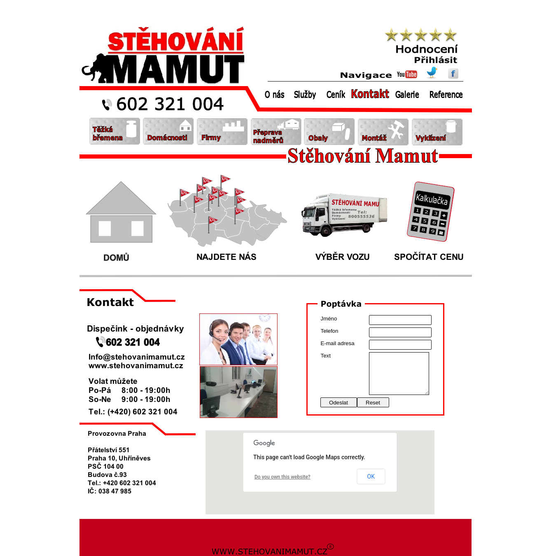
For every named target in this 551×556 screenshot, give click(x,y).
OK (371, 476)
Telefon (330, 331)
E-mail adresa (338, 343)
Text (326, 356)
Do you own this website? (282, 477)
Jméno (329, 318)
